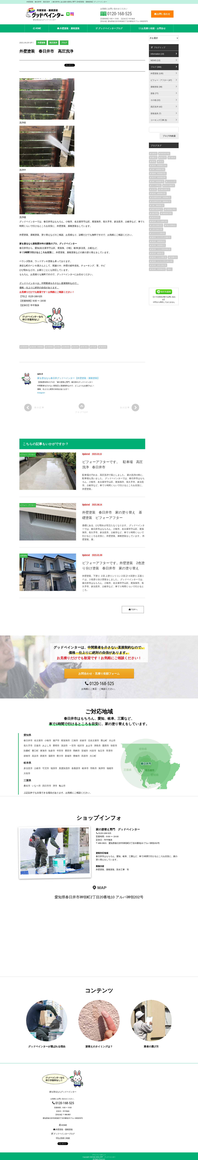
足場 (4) (154, 153)
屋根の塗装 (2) (164, 189)
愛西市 (105, 746)
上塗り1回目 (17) (157, 225)
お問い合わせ (162, 14)
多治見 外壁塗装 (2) (158, 269)
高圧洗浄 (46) (165, 153)
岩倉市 (83, 740)
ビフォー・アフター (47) (161, 80)
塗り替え (85, 347)
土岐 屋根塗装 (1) (157, 205)
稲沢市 (81, 746)
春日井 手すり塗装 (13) (159, 221)
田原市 (84, 756)
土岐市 (37, 768)
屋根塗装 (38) (156, 87)
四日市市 (46, 786)
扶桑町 (27, 751)
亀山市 (62, 786)
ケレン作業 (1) (156, 185)
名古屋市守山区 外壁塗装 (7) (161, 197)
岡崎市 (76, 751)
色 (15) (154, 189)
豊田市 (68, 751)
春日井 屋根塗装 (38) (159, 193)
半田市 (60, 751)
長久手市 (28, 746)
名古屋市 (38, 740)
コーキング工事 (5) (159, 120)
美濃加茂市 (64, 768)
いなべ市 (36, 786)
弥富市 (114, 746)
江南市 (75, 740)
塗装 (58, 347)
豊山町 (104, 740)
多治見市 (28, 768)
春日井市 (103, 347)
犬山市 (112, 740)
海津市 (101, 768)
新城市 (68, 756)
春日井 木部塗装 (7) (158, 245)
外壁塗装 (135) (157, 73)
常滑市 (109, 751)
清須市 (64, 746)
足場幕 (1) (173, 257)
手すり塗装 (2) (169, 185)
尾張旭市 (65, 740)
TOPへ (133, 609)
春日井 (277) (155, 217)
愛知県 (27, 735)
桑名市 (27, 786)
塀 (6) (153, 161)
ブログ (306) (156, 67)
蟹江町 (35, 751)
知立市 (101, 751)
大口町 (93, 756)
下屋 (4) (172, 157)
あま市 (89, 746)
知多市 (51, 751)
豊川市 (60, 756)
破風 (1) (154, 157)
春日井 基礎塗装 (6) (158, 241)
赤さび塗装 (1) (171, 225)
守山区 (94, 347)
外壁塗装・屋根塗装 (68, 28)
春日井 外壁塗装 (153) (159, 165)
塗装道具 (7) (156, 113)
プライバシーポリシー (99, 1153)
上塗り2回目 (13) (157, 229)
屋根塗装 (67, 347)
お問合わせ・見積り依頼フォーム (99, 673)
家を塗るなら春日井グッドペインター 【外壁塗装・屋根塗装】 (68, 378)
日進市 (37, 746)
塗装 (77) (154, 93)
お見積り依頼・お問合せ (152, 28)
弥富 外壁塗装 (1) (157, 181)
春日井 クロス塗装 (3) (159, 257)
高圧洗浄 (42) (156, 107)
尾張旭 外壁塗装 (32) (159, 173)
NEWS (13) (155, 60)
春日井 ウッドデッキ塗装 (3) (161, 237)
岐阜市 (85, 768)
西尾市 (43, 756)
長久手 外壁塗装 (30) (159, 177)
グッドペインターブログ (109, 28)
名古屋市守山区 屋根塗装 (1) (161, 201)
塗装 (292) (155, 213)
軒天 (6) (163, 157)
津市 (55, 786)
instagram (41, 393)
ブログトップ (158, 47)
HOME (36, 28)
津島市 (97, 746)
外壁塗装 (41, 43)
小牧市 (48, 740)
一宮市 (72, 746)
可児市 (45, 768)
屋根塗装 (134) (167, 213)
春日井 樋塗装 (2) (157, 253)
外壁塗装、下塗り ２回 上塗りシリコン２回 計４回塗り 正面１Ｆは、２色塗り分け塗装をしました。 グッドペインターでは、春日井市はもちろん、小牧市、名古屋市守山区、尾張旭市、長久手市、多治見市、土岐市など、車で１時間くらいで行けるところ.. (113, 583)
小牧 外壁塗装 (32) (158, 169)
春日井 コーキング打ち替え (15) (162, 261)
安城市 (84, 751)
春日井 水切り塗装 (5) (159, 265)
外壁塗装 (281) (170, 209)
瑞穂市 (110, 768)
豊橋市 (76, 756)
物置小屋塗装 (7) (157, 209)
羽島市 (93, 768)
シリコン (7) (171, 181)
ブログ (64, 43)
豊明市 (56, 746)
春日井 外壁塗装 (37, 347)
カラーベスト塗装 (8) (158, 233)
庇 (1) (161, 161)
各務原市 (76, 768)
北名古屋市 (93, 740)
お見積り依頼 (63, 1136)
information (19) (157, 54)
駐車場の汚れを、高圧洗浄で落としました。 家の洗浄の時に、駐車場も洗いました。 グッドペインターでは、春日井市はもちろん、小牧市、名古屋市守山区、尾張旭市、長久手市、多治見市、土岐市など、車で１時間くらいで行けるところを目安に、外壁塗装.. (113, 482)
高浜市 (35, 756)
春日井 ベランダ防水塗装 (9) (161, 249)
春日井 (76, 347)
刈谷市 (93, 751)
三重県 (27, 780)
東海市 (43, 751)
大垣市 (27, 773)
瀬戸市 (56, 740)
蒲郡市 (51, 756)
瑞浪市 (54, 768)
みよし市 (46, 746)
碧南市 (27, 756)
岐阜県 (27, 763)
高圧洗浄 (53, 43)
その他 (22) (155, 100)
